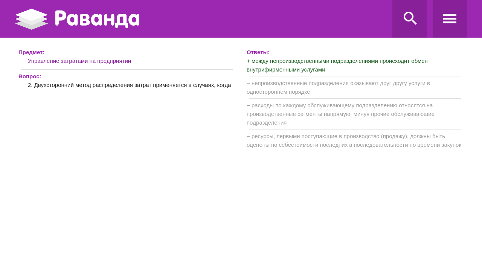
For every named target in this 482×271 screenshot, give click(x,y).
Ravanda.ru (201, 19)
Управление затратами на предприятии (79, 61)
